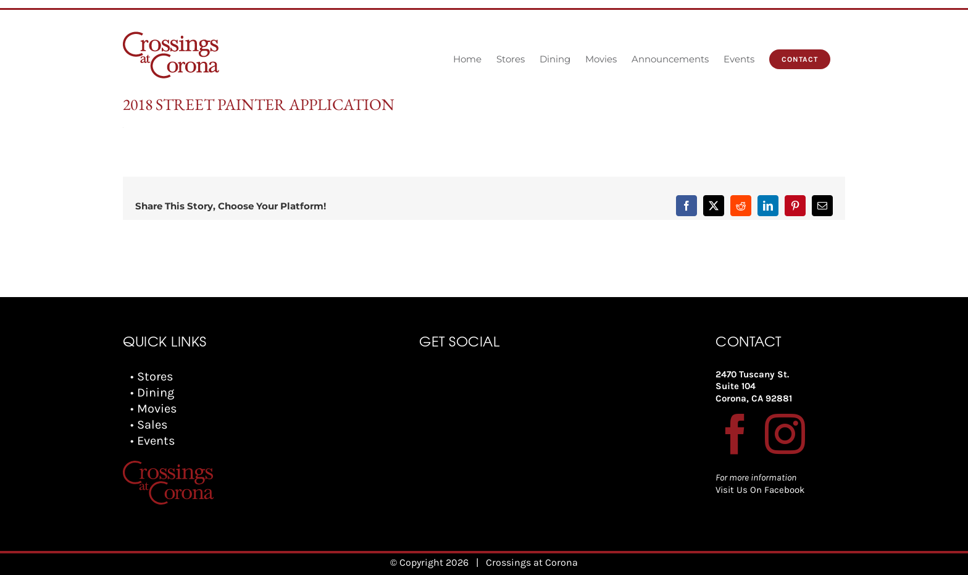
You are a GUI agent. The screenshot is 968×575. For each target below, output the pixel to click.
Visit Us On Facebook (760, 489)
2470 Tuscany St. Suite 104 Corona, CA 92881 (754, 386)
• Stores (151, 376)
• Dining (152, 392)
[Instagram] (785, 434)
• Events (152, 441)
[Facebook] (736, 434)
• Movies (153, 408)
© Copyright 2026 (429, 562)
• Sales (149, 425)
